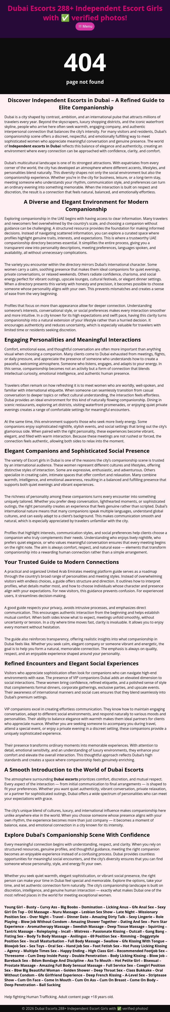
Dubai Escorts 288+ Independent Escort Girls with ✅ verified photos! (85, 12)
